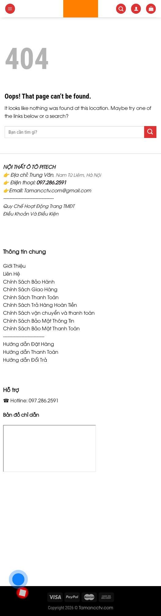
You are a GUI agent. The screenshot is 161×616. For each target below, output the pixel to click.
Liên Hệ (11, 273)
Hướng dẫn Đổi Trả (25, 359)
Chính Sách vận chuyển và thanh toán (49, 312)
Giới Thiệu (14, 265)
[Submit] (150, 132)
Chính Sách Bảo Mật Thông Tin (38, 320)
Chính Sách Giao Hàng (30, 289)
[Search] (121, 9)
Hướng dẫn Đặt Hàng (28, 343)
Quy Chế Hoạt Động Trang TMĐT (38, 206)
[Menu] (10, 9)
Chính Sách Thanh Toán (31, 297)
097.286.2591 (51, 182)
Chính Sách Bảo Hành (29, 281)
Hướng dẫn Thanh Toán (30, 351)
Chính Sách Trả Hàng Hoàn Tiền (40, 304)
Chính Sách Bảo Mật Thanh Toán (41, 328)
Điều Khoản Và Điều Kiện (30, 213)
